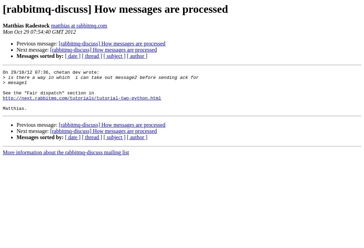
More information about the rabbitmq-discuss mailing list (66, 161)
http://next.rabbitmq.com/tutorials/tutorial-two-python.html (82, 104)
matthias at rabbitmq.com (79, 26)
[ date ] (73, 56)
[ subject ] (115, 56)
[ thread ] (92, 56)
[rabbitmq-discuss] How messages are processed (112, 43)
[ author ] (137, 56)
